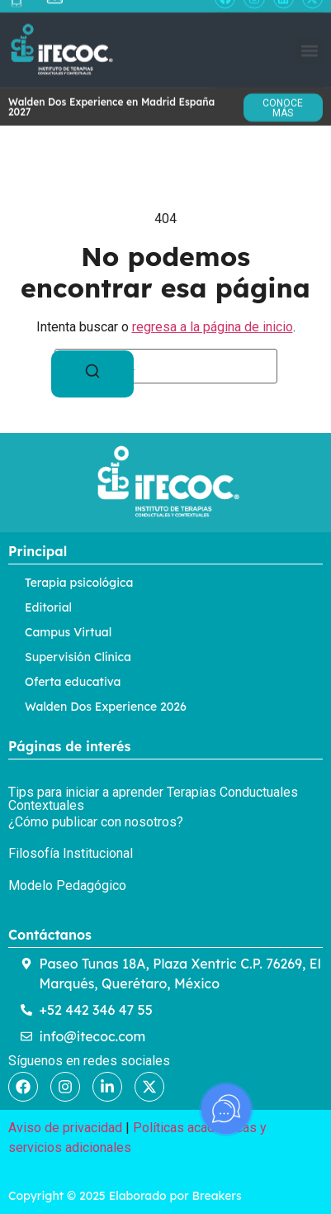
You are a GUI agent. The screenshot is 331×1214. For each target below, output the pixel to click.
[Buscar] (92, 374)
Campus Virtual (68, 632)
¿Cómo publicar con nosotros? (95, 822)
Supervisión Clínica (78, 657)
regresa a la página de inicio (212, 327)
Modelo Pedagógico (67, 885)
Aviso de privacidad (65, 1127)
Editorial (48, 607)
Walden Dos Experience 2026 (106, 706)
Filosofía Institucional (70, 853)
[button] (309, 18)
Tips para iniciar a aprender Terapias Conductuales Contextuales (153, 798)
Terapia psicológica (79, 582)
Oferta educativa (73, 681)
